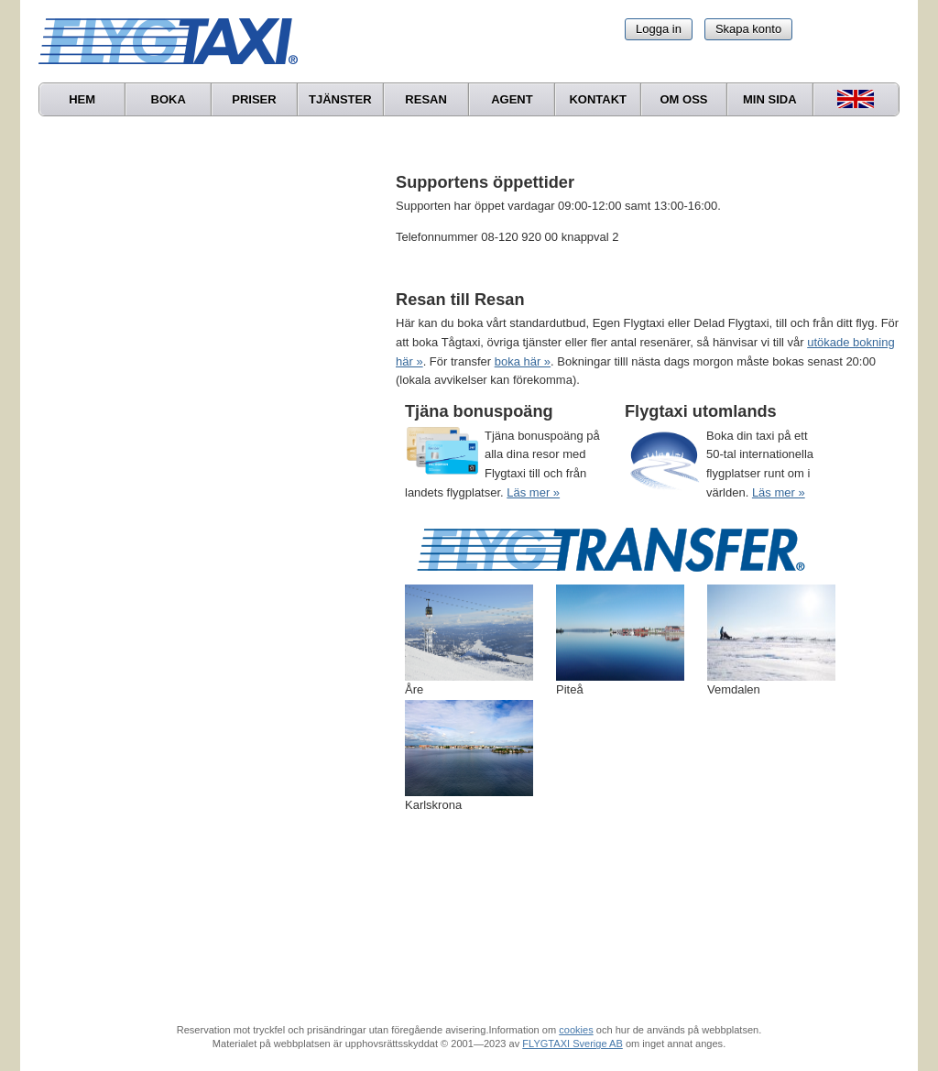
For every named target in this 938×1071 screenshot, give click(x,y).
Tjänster (340, 99)
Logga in (659, 29)
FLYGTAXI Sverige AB (572, 1043)
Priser (254, 99)
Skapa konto (748, 29)
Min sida (770, 99)
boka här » (523, 361)
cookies (576, 1029)
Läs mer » (533, 492)
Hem (82, 99)
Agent (512, 99)
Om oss (683, 99)
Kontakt (598, 99)
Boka (168, 99)
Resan (426, 99)
